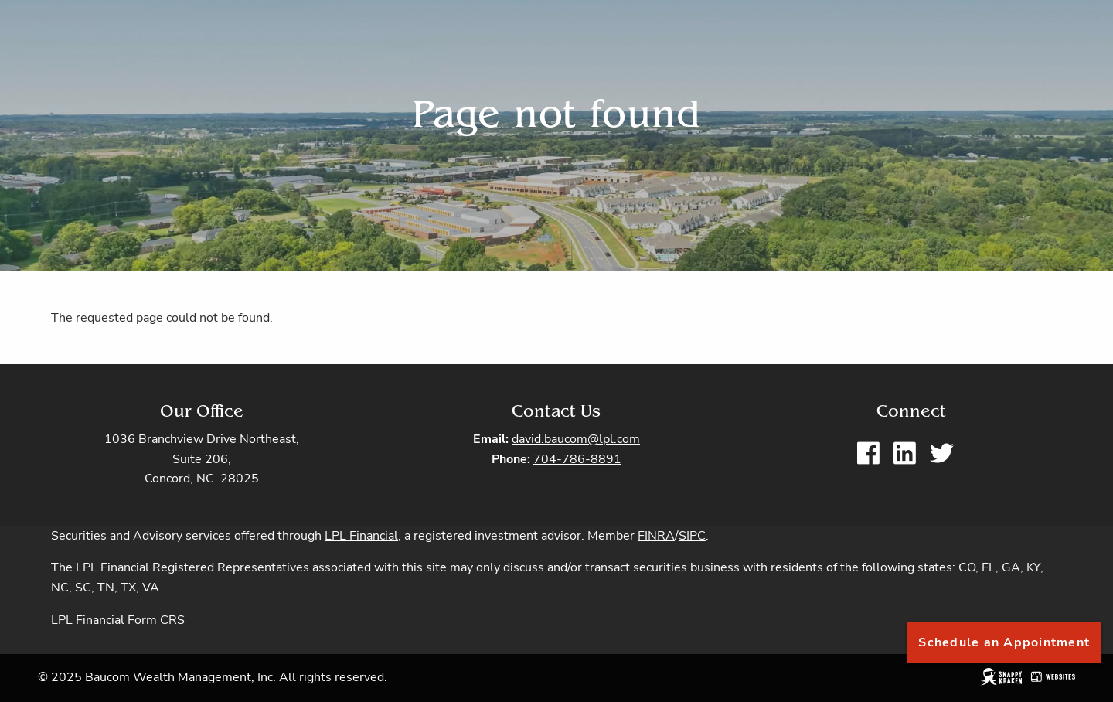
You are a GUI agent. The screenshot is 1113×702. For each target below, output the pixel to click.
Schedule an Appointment (1004, 642)
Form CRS (156, 620)
